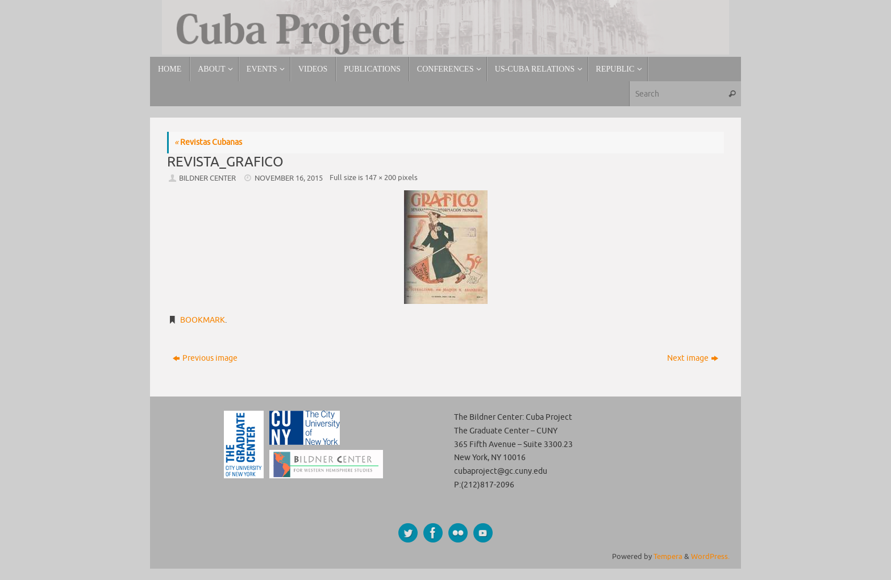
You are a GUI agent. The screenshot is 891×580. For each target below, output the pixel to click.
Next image (692, 358)
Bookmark (202, 320)
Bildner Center (207, 178)
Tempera (667, 556)
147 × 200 (380, 177)
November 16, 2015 (289, 178)
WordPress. (710, 556)
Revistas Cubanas (208, 142)
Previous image (205, 358)
